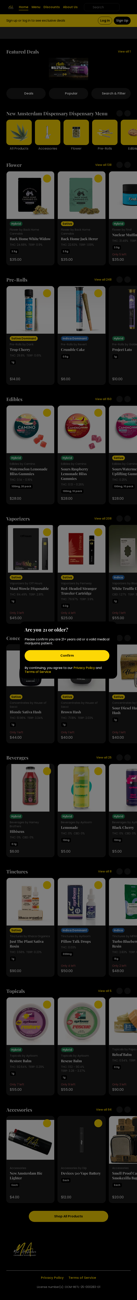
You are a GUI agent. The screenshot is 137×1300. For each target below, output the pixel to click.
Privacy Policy (84, 668)
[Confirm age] (67, 655)
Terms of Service (38, 672)
